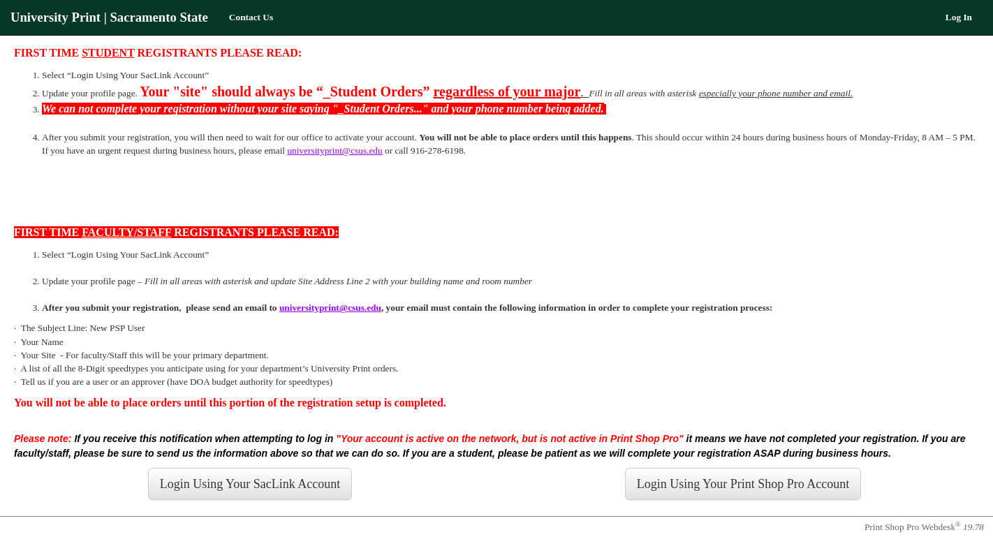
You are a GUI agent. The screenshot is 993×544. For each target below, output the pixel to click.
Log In (959, 17)
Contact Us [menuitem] (251, 17)
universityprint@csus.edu (334, 150)
